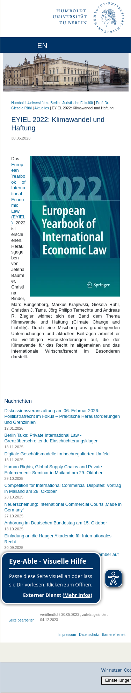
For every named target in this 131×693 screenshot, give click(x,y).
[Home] (25, 45)
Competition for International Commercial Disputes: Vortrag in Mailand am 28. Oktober (62, 488)
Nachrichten (18, 401)
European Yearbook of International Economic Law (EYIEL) (18, 193)
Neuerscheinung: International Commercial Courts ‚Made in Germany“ (63, 507)
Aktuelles (42, 108)
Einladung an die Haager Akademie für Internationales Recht (57, 538)
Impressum (67, 635)
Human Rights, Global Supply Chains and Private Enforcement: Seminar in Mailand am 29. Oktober (53, 469)
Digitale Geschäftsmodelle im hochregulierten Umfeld (57, 453)
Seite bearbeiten (21, 620)
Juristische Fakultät (78, 103)
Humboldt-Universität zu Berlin (35, 103)
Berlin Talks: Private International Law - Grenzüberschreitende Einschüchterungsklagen (51, 438)
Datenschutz (89, 635)
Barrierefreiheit (113, 635)
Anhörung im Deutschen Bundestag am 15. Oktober (55, 522)
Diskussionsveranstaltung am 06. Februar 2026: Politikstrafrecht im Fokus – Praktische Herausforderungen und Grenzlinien (62, 416)
